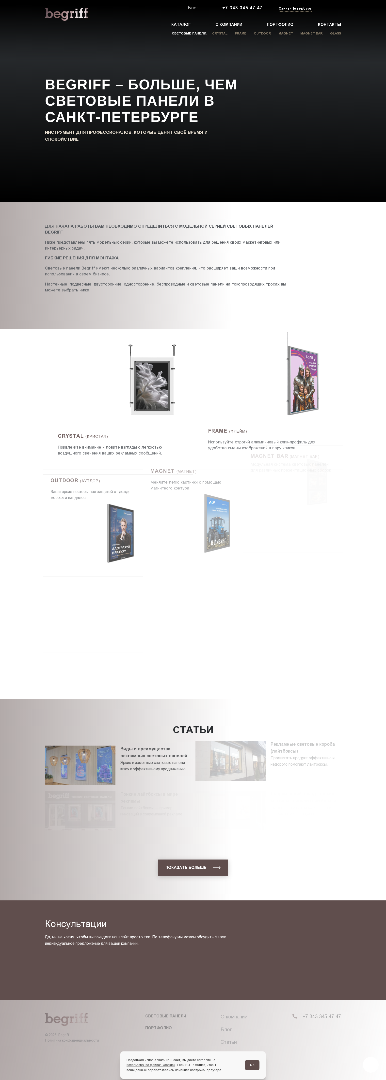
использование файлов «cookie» (151, 1065)
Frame (240, 33)
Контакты (329, 24)
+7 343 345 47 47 (242, 7)
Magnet (285, 33)
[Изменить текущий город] (295, 9)
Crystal (219, 33)
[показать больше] (193, 868)
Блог (193, 7)
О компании (228, 24)
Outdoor (262, 33)
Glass (335, 33)
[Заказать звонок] (330, 8)
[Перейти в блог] (371, 1065)
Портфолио (280, 24)
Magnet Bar (311, 33)
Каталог (181, 24)
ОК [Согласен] (252, 1065)
